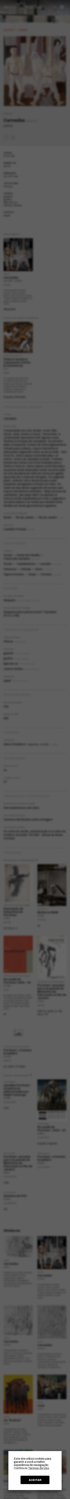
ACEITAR (35, 1479)
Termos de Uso (38, 1468)
